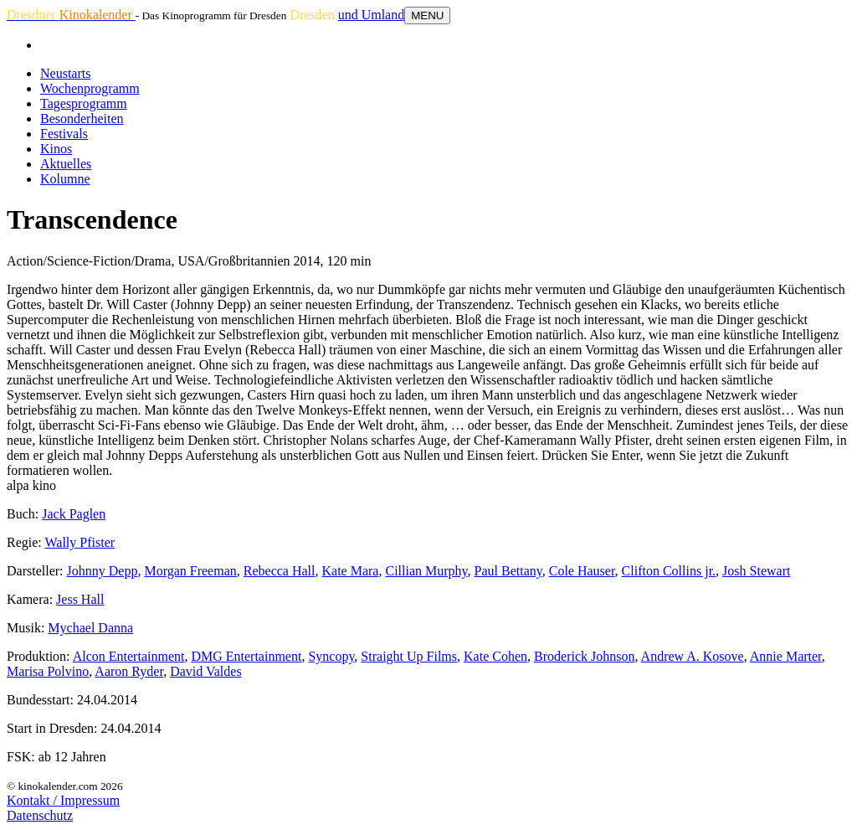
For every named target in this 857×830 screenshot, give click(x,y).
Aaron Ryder (129, 671)
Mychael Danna (90, 628)
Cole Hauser (582, 571)
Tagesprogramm (83, 103)
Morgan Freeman (190, 571)
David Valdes (205, 671)
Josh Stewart (756, 571)
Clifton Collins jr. (669, 571)
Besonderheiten (82, 118)
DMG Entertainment (246, 656)
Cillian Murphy (426, 571)
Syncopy (331, 656)
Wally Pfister (79, 542)
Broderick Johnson (584, 656)
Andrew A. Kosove (692, 656)
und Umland (371, 15)
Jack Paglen (73, 514)
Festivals (64, 133)
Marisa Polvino (48, 671)
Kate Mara (350, 571)
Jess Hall (80, 599)
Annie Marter (786, 656)
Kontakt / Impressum (63, 800)
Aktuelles (65, 164)
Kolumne (65, 179)
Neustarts (65, 73)
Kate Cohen (495, 656)
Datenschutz (40, 815)
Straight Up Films (409, 656)
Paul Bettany (508, 571)
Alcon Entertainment (129, 656)
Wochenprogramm (90, 88)
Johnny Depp (102, 571)
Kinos (56, 149)
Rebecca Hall (280, 571)
